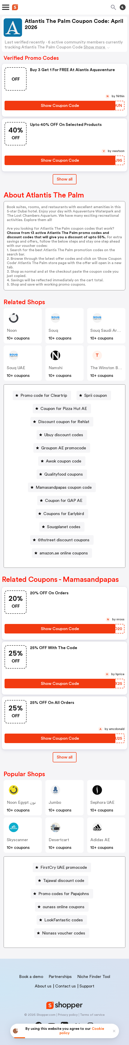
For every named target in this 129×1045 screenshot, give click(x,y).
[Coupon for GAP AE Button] (62, 500)
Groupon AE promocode (63, 448)
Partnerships (60, 977)
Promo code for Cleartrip (43, 395)
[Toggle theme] (122, 7)
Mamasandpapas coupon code (64, 487)
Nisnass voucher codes (63, 933)
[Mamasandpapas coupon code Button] (62, 487)
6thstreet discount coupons (63, 540)
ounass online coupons (63, 907)
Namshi (55, 368)
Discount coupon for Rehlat (63, 422)
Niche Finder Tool (93, 977)
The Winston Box (106, 368)
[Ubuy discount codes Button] (62, 435)
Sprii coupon (95, 395)
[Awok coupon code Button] (61, 461)
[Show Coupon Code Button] (60, 105)
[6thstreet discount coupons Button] (62, 540)
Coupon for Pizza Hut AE (63, 409)
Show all (64, 757)
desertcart (59, 840)
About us (43, 986)
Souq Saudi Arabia (107, 330)
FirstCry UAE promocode (63, 867)
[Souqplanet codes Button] (61, 527)
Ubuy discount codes (63, 435)
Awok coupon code (63, 461)
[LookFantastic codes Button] (62, 920)
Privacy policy (68, 1014)
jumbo (55, 802)
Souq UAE (16, 368)
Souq (53, 330)
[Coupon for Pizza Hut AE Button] (62, 408)
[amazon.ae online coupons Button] (62, 553)
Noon (12, 330)
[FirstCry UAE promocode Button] (62, 867)
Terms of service (92, 1014)
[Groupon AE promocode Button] (61, 448)
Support (86, 986)
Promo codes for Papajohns (63, 894)
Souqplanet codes (63, 527)
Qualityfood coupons (63, 474)
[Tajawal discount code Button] (61, 880)
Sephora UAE (102, 802)
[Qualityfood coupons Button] (62, 474)
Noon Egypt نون (21, 802)
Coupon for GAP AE (63, 500)
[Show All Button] (65, 757)
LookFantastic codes (63, 920)
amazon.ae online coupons (64, 553)
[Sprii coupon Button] (94, 395)
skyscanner (17, 840)
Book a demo (31, 977)
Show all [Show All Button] (64, 179)
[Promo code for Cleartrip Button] (42, 395)
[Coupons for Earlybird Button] (62, 513)
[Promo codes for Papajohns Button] (62, 893)
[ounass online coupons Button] (62, 907)
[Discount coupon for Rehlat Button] (61, 421)
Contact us (65, 986)
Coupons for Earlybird (63, 514)
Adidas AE (100, 840)
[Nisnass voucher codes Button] (61, 933)
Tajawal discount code (63, 881)
